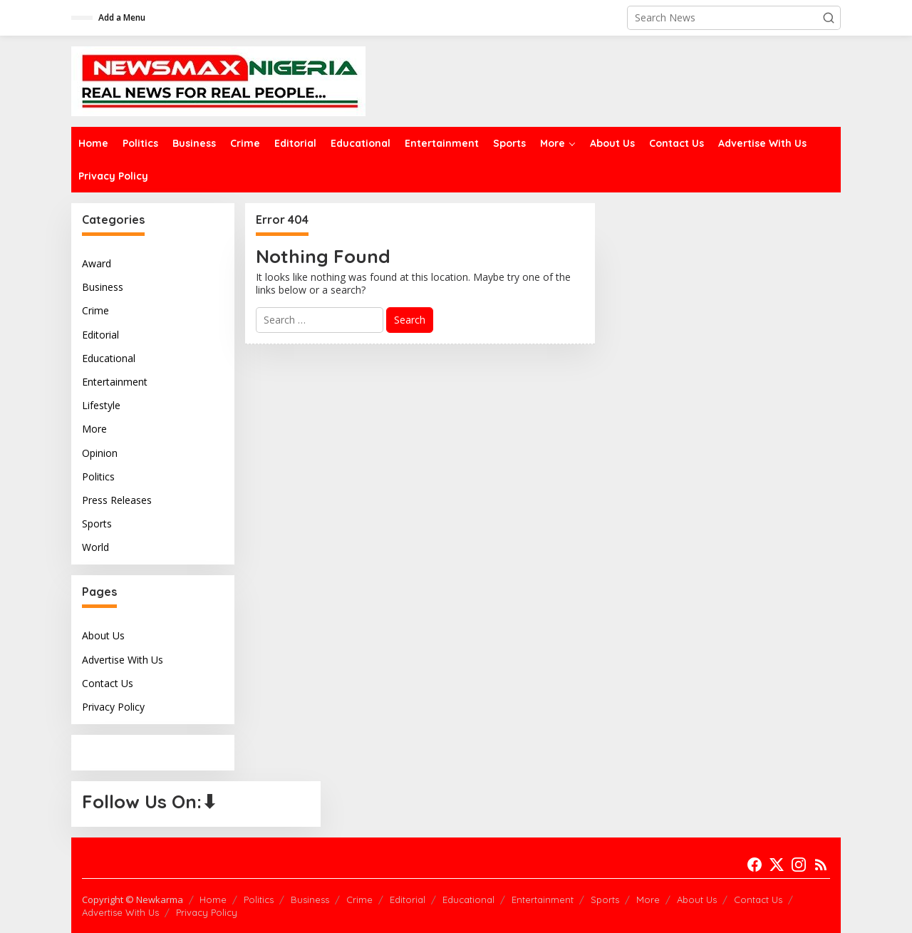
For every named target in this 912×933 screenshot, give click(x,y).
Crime (95, 310)
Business (102, 287)
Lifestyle (101, 405)
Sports (97, 523)
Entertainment (114, 381)
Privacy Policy (113, 706)
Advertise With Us (122, 659)
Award (96, 263)
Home (213, 899)
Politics (98, 476)
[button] (829, 18)
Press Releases (117, 500)
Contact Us (107, 683)
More (94, 428)
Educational (108, 358)
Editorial (100, 334)
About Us (103, 635)
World (95, 547)
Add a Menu (121, 17)
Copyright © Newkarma (132, 899)
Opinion (100, 453)
